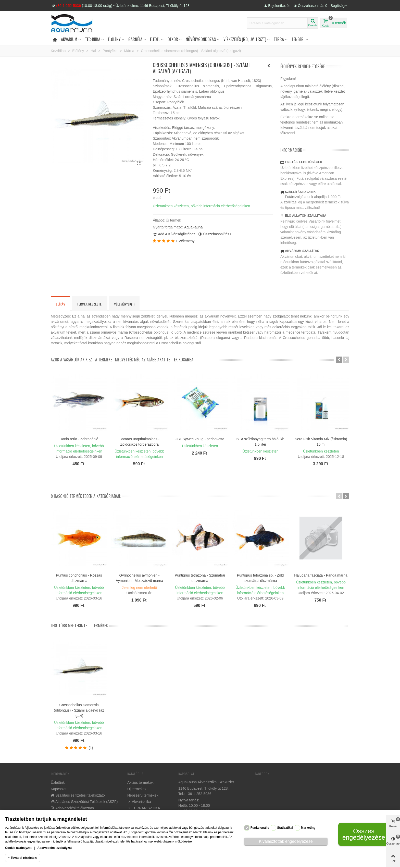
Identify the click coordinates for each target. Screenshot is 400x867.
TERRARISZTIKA (143, 808)
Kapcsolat (58, 789)
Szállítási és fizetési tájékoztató (78, 795)
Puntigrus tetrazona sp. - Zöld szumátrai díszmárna (260, 578)
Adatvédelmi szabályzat (55, 848)
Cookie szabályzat (18, 848)
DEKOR (173, 39)
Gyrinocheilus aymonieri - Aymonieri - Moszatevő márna (139, 578)
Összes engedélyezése (363, 834)
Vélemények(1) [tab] (124, 304)
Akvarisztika (139, 801)
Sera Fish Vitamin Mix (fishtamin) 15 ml (321, 441)
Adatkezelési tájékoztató (72, 808)
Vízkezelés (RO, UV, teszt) (244, 39)
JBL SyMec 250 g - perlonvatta (200, 439)
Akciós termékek (140, 782)
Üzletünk (58, 782)
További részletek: (24, 858)
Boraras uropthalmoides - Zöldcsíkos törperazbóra (139, 441)
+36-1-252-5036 (68, 6)
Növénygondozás (201, 39)
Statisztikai (285, 827)
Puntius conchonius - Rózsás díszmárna (79, 578)
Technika (92, 39)
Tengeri (298, 39)
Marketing (308, 827)
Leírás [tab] (60, 304)
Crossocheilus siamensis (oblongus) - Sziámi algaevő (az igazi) (79, 710)
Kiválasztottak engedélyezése (286, 841)
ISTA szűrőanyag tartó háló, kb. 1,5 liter (260, 441)
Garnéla (135, 39)
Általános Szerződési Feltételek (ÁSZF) (84, 801)
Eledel (155, 39)
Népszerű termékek (142, 795)
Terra (279, 39)
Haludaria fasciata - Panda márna (320, 575)
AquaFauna (193, 227)
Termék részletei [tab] (89, 304)
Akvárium (69, 39)
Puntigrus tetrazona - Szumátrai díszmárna (200, 578)
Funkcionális (260, 827)
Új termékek (136, 789)
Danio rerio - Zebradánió (79, 439)
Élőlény (114, 39)
